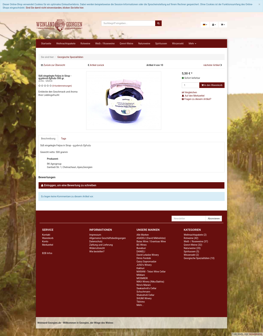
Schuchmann (143, 291)
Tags (63, 138)
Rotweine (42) (191, 238)
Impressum (95, 234)
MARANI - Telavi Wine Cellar (151, 271)
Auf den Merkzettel (193, 95)
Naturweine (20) (192, 248)
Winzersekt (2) (191, 255)
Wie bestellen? (96, 251)
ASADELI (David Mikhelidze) (151, 238)
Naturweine (144, 43)
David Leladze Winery (148, 255)
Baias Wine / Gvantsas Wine (151, 241)
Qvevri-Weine (126, 43)
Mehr (192, 43)
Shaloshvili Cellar (145, 295)
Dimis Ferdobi (144, 258)
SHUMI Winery (144, 298)
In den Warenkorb (211, 85)
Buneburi (141, 248)
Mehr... (140, 305)
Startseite (46, 43)
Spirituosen (161, 43)
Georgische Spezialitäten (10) (199, 258)
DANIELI (141, 251)
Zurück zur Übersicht (54, 65)
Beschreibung (48, 138)
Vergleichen (189, 92)
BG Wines (142, 244)
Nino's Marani (144, 285)
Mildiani (141, 275)
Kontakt (46, 234)
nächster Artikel (211, 65)
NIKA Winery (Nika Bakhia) (150, 281)
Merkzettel (47, 244)
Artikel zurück (97, 65)
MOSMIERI (142, 278)
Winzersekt (178, 43)
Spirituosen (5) (191, 251)
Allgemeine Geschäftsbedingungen (107, 238)
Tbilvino (141, 301)
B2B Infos (47, 253)
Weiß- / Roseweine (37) (196, 241)
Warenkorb (47, 238)
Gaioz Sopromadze (146, 261)
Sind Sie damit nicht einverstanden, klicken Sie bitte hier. (55, 7)
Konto (45, 241)
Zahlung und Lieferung (101, 244)
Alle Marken (143, 234)
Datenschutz (95, 241)
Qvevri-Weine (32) (193, 244)
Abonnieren (214, 218)
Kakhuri (140, 268)
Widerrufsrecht (97, 248)
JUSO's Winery (144, 265)
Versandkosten (255, 334)
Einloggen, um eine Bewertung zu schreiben (70, 185)
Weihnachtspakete (65, 43)
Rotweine (85, 43)
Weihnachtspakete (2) (195, 234)
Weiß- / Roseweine (105, 43)
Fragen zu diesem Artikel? (196, 99)
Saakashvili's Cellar (146, 288)
